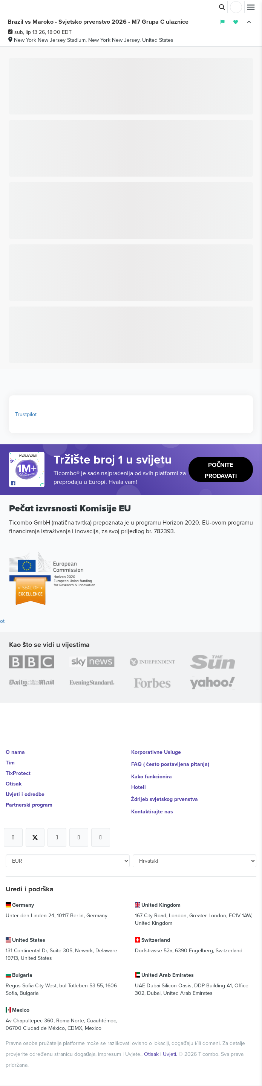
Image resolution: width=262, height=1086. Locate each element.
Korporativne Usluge (156, 752)
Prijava (236, 7)
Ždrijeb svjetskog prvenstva (164, 799)
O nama (15, 752)
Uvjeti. (171, 1054)
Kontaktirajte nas (152, 811)
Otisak (13, 783)
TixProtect (18, 773)
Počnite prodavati (221, 470)
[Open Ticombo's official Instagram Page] (56, 837)
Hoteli (138, 787)
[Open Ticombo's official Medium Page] (78, 837)
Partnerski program (29, 804)
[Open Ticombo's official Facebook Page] (27, 483)
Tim (10, 762)
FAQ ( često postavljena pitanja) (170, 764)
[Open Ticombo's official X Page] (35, 837)
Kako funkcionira (151, 776)
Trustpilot (26, 414)
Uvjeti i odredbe (25, 794)
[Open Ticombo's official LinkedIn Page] (100, 837)
